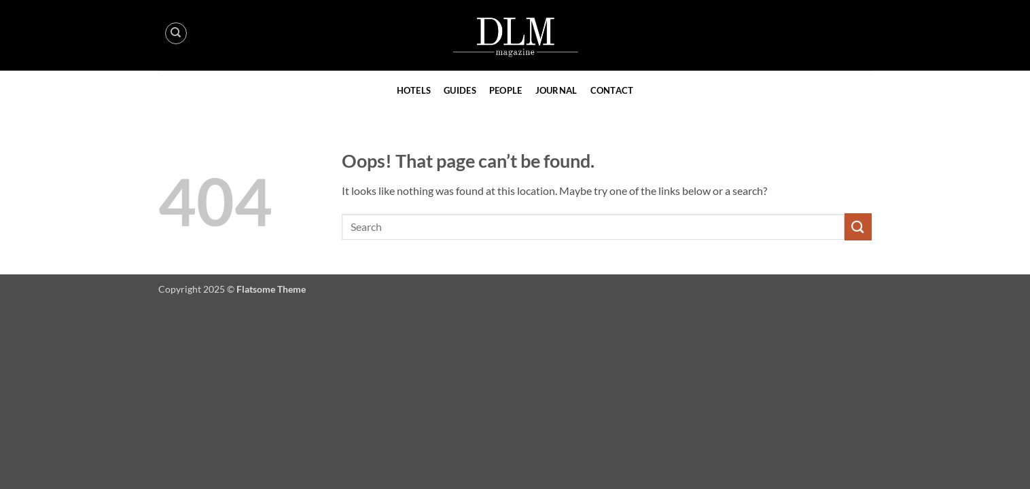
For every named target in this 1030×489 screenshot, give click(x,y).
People (505, 90)
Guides (460, 90)
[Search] (176, 33)
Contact (612, 90)
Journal (556, 90)
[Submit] (858, 226)
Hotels (414, 90)
